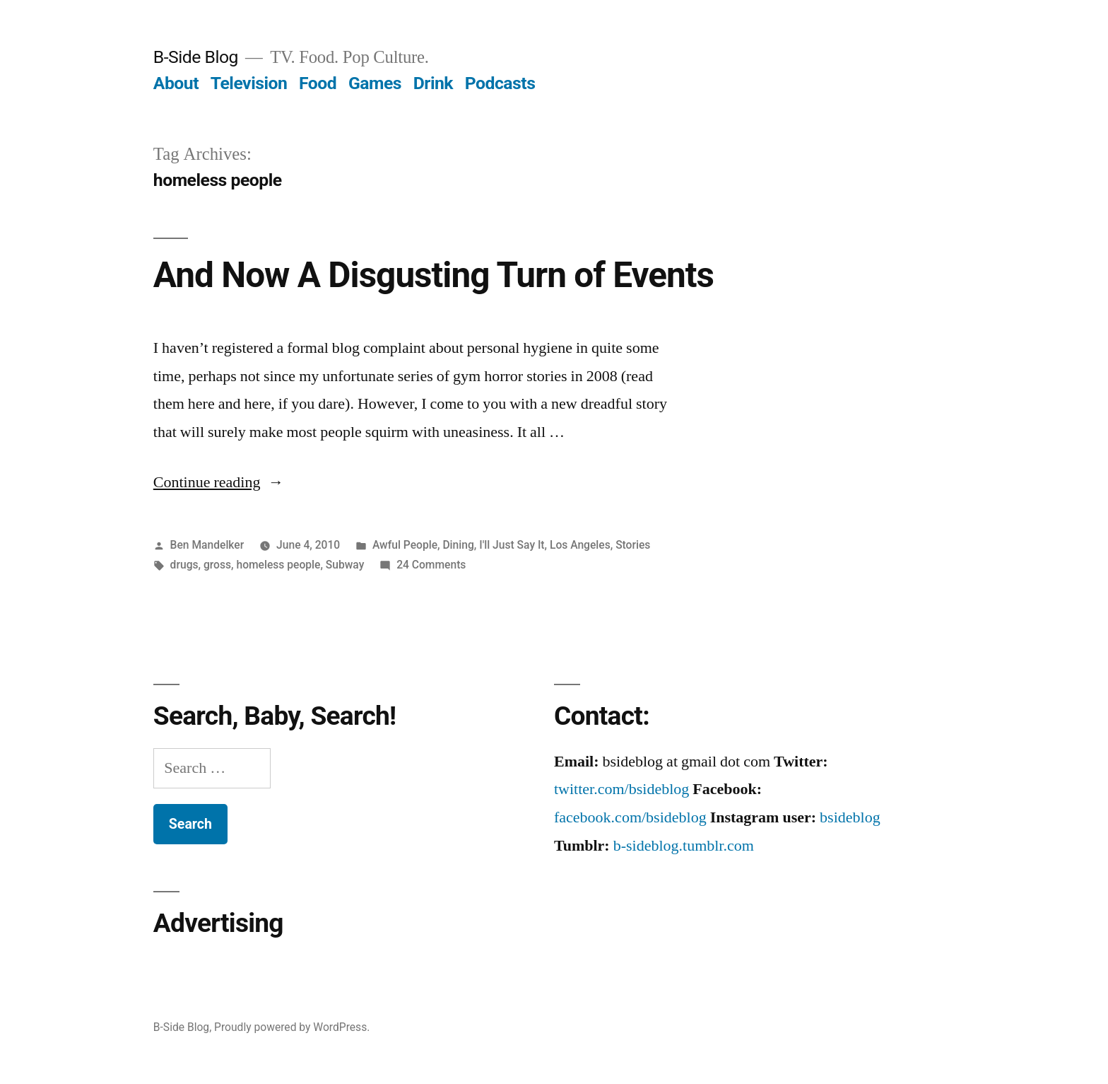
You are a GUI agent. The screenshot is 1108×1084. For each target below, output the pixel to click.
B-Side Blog (195, 57)
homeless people (278, 564)
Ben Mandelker (207, 545)
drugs (184, 564)
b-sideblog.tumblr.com (683, 846)
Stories (632, 545)
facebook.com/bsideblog (630, 817)
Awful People (404, 545)
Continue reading (218, 482)
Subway (345, 564)
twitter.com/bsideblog (621, 789)
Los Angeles (580, 545)
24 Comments (431, 564)
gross (217, 564)
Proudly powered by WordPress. (292, 1027)
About (176, 83)
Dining (457, 545)
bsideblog (850, 817)
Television (249, 83)
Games (374, 83)
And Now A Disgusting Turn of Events (433, 275)
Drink (433, 83)
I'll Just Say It (511, 545)
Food (317, 83)
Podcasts (500, 83)
